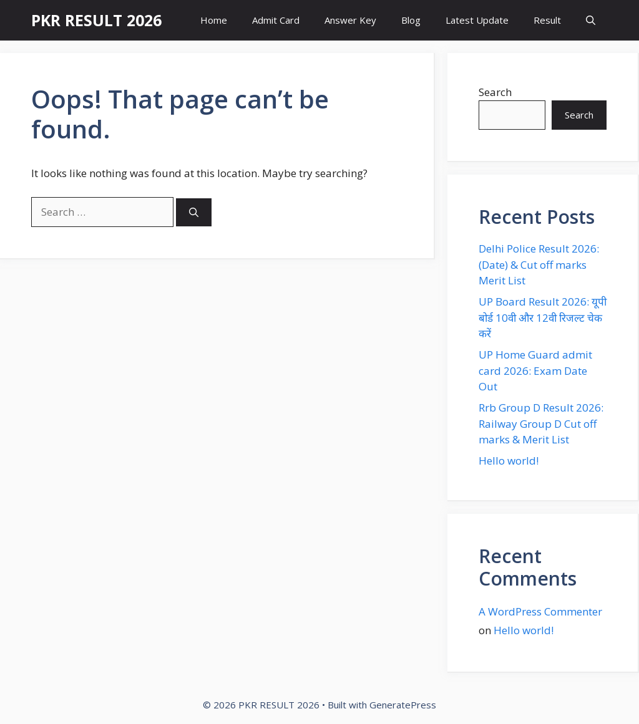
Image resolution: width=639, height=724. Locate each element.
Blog (411, 20)
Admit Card (276, 20)
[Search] (194, 212)
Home (213, 20)
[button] (590, 20)
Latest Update (477, 20)
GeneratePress (402, 704)
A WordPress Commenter (540, 611)
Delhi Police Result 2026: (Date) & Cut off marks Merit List (539, 264)
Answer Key (350, 20)
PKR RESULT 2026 (96, 20)
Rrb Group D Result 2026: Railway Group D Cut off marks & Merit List (541, 423)
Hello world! (509, 460)
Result (547, 20)
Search (495, 92)
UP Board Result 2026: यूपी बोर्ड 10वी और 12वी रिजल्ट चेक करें (543, 317)
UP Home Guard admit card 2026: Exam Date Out (535, 370)
